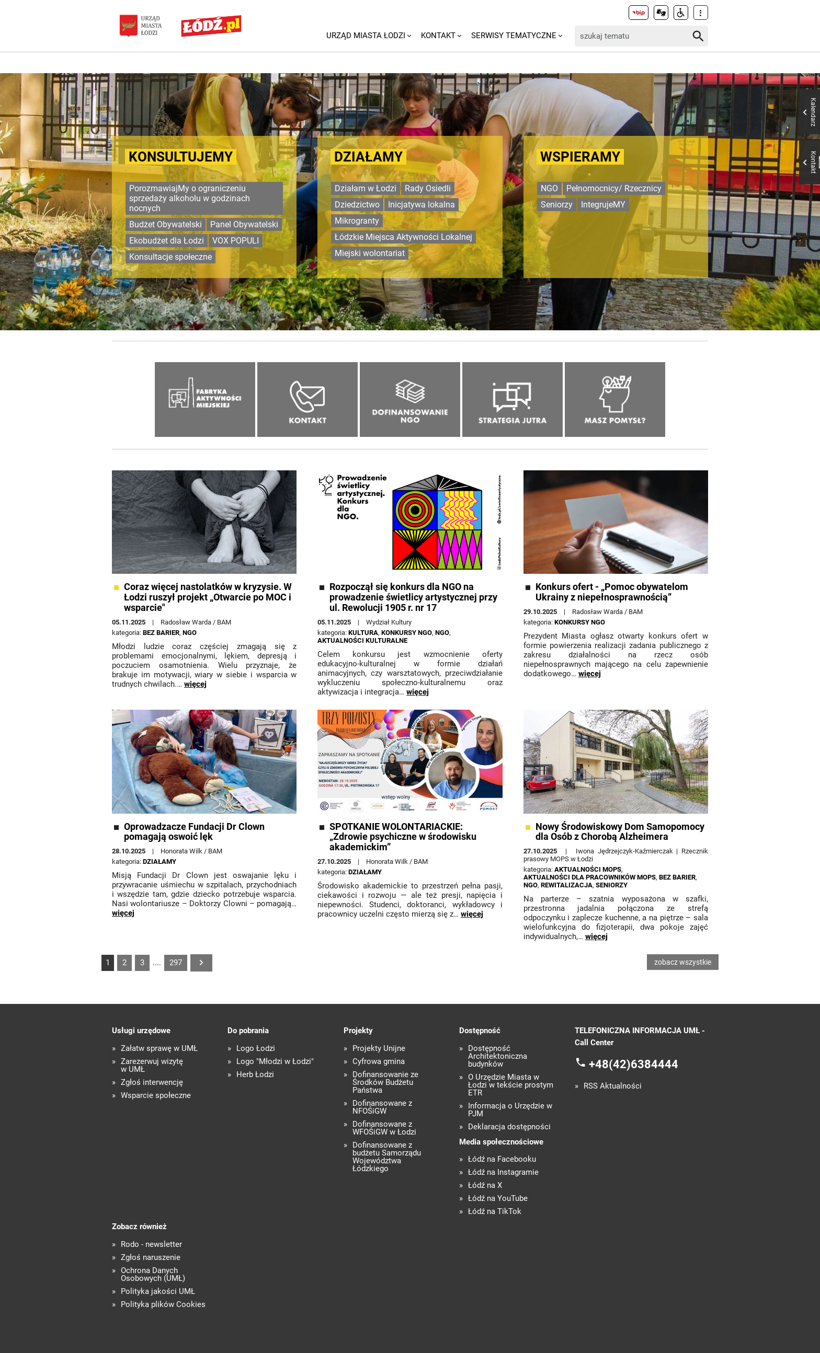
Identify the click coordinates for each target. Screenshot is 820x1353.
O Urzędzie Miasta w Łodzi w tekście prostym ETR (510, 1085)
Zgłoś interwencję (152, 1082)
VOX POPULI (235, 241)
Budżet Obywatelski (165, 224)
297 (175, 962)
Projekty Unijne (378, 1049)
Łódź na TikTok (494, 1212)
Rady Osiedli (428, 188)
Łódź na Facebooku (502, 1159)
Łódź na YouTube (498, 1198)
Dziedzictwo (357, 205)
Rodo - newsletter (151, 1244)
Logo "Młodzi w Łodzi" (275, 1062)
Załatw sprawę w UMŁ (159, 1049)
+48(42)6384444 (633, 1064)
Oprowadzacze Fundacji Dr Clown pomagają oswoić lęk (194, 832)
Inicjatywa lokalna (421, 205)
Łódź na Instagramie (503, 1172)
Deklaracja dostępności (509, 1127)
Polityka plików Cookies (163, 1305)
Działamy (368, 157)
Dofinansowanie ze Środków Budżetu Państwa (385, 1082)
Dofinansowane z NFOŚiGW (382, 1107)
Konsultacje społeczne (170, 257)
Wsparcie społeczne (156, 1096)
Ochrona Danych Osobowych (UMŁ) (153, 1274)
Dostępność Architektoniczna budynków (497, 1056)
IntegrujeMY (603, 205)
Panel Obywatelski (244, 224)
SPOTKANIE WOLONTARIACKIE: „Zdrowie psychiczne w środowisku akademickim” (402, 837)
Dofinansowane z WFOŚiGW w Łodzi (384, 1128)
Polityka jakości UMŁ (158, 1292)
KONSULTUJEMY (181, 157)
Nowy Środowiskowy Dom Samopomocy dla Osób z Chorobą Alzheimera (620, 832)
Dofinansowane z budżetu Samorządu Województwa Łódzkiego (386, 1157)
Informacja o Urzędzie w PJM (510, 1110)
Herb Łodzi (255, 1075)
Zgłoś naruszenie (150, 1258)
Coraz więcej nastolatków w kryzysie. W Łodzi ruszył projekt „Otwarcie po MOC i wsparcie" (208, 597)
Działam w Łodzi (365, 188)
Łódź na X (485, 1185)
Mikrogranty (357, 221)
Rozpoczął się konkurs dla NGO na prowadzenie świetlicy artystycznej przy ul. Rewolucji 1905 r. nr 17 (413, 597)
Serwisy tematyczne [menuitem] (513, 35)
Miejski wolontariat (370, 253)
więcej (195, 684)
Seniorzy (557, 205)
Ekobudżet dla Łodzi (166, 241)
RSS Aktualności (613, 1086)
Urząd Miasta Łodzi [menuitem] (365, 35)
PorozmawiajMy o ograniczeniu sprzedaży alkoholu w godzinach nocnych (189, 198)
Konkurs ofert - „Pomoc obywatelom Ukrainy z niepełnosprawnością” (612, 592)
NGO (549, 188)
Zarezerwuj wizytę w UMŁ (152, 1065)
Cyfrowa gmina (378, 1062)
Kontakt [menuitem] (438, 35)
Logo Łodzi (255, 1049)
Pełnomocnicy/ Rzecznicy (614, 188)
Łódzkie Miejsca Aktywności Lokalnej (403, 237)
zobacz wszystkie (682, 962)
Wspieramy (580, 157)
